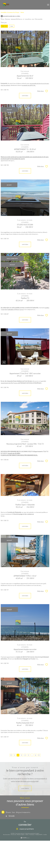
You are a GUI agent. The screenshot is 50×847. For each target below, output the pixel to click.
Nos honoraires (6, 834)
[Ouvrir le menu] (48, 5)
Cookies (45, 834)
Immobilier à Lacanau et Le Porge (10, 12)
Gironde (12, 828)
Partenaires (31, 834)
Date (11, 26)
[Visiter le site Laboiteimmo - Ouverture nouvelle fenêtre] (25, 838)
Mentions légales (20, 834)
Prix (4, 26)
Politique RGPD (38, 834)
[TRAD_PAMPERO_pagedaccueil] (6, 5)
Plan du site (13, 834)
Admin (26, 834)
